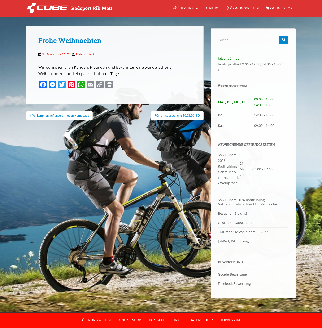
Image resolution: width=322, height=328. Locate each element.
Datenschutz (201, 320)
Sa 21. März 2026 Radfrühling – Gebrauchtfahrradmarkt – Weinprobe (247, 202)
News (212, 8)
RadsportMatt (86, 54)
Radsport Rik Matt (91, 8)
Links (177, 320)
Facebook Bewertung (234, 283)
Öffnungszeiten (242, 8)
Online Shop (279, 8)
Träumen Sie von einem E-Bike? (243, 232)
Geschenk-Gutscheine (235, 222)
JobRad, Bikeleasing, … (235, 241)
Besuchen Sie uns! (232, 213)
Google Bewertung (232, 274)
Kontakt (156, 320)
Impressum (230, 320)
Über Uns (183, 8)
